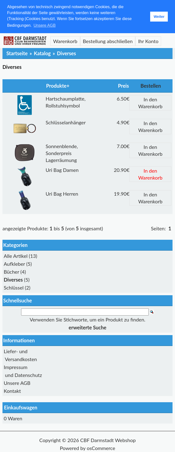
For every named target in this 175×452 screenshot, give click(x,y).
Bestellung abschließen (108, 41)
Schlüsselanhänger (66, 122)
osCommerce (101, 448)
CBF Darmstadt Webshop (108, 440)
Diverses (66, 53)
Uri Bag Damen (62, 170)
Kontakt (12, 391)
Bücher (11, 272)
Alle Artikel (16, 256)
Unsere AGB (17, 383)
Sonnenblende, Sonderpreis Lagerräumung (62, 153)
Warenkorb (65, 41)
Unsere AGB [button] (45, 25)
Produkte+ (58, 86)
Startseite (17, 53)
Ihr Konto (148, 41)
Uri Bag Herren (62, 194)
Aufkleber (14, 264)
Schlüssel (14, 288)
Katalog (42, 53)
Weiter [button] (159, 17)
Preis (123, 86)
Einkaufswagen (20, 407)
